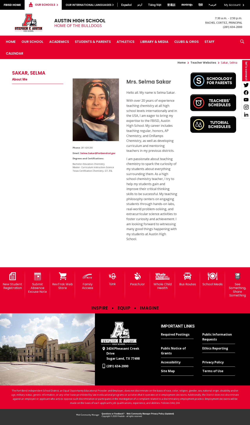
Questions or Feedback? (113, 414)
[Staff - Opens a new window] (209, 41)
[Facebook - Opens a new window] (246, 92)
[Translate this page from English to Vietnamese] (154, 5)
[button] (242, 47)
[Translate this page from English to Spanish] (126, 5)
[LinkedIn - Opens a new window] (246, 114)
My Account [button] (232, 5)
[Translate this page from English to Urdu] (140, 4)
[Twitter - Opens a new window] (246, 84)
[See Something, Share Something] (237, 284)
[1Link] (112, 279)
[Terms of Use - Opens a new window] (218, 371)
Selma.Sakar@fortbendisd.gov (97, 153)
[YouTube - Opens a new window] (246, 99)
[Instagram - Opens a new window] (246, 107)
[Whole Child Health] (162, 281)
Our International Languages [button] (89, 5)
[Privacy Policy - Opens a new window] (218, 362)
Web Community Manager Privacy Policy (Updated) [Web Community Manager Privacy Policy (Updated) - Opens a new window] (150, 414)
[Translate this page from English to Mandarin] (171, 5)
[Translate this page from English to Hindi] (200, 5)
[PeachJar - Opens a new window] (137, 279)
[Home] (11, 41)
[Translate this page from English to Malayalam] (187, 4)
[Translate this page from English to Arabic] (212, 4)
